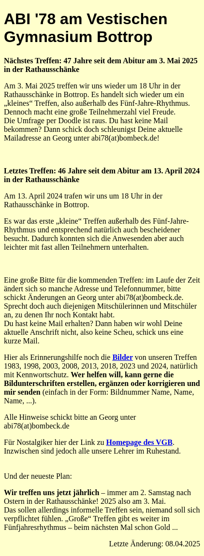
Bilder (122, 357)
